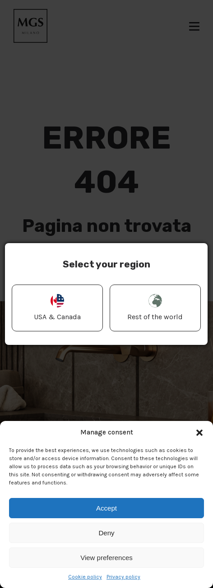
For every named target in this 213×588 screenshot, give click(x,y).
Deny (106, 533)
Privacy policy (123, 577)
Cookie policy (85, 577)
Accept (106, 508)
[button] (199, 432)
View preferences (106, 557)
